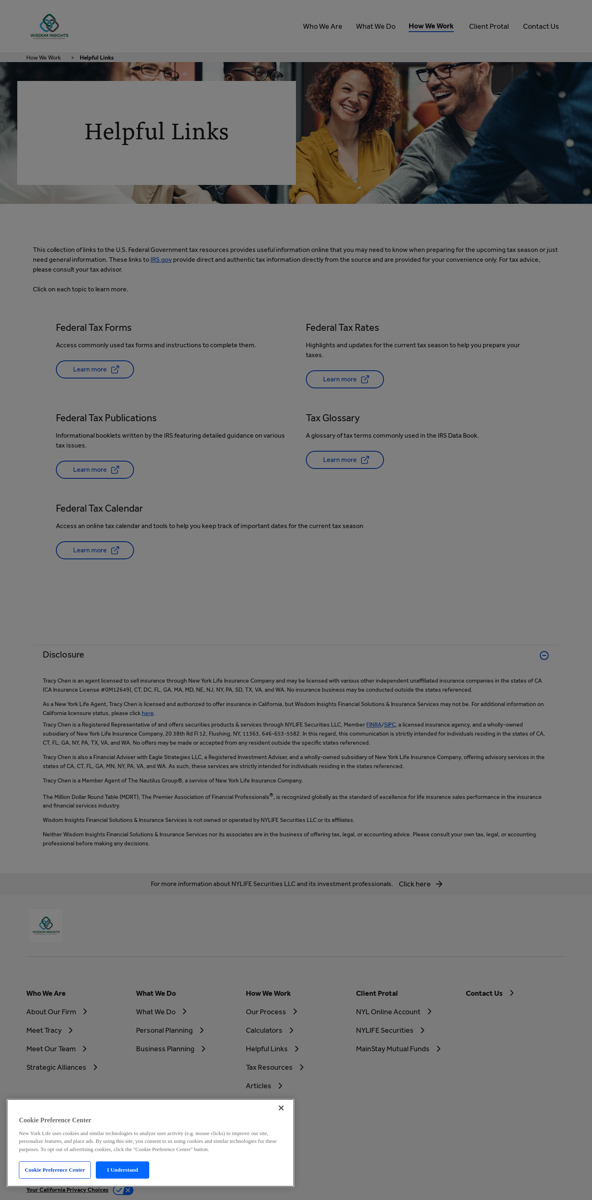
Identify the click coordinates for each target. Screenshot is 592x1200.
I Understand (122, 1170)
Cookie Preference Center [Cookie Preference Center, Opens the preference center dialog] (55, 1170)
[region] (150, 1143)
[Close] (281, 1108)
